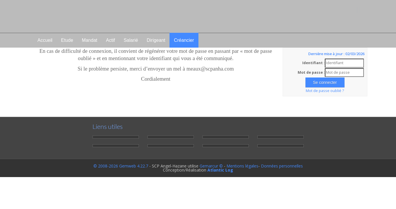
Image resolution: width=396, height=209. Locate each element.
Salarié (131, 40)
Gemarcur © (211, 166)
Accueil (45, 40)
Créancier (184, 40)
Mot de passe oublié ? (325, 90)
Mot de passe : (311, 72)
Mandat (89, 40)
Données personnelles (282, 166)
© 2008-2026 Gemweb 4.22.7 (120, 166)
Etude (67, 40)
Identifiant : (313, 62)
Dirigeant (156, 40)
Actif (110, 40)
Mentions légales (242, 166)
